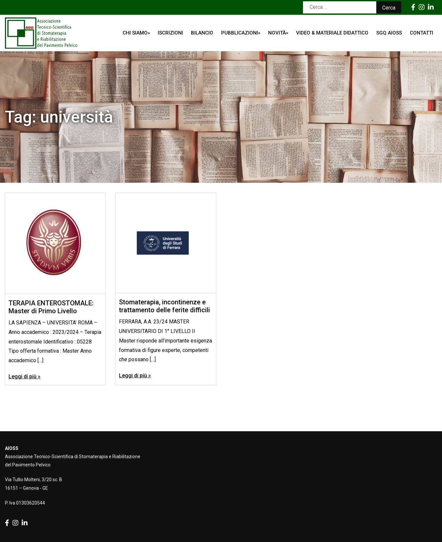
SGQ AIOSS (389, 33)
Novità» (278, 33)
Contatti (421, 33)
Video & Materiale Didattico (332, 33)
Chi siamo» (136, 33)
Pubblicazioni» (240, 33)
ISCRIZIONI (170, 33)
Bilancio (202, 33)
